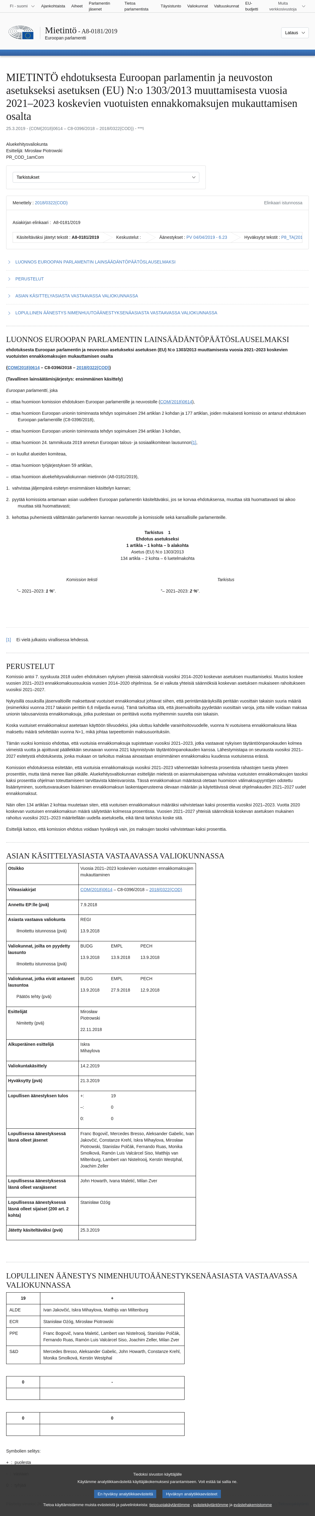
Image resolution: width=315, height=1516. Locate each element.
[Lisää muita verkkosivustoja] (287, 6)
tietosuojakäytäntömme (169, 1510)
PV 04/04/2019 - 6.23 (206, 237)
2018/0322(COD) (51, 202)
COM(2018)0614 (24, 367)
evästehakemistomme (252, 1510)
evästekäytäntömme (211, 1510)
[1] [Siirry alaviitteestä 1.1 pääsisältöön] (8, 639)
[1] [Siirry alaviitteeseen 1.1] (193, 442)
